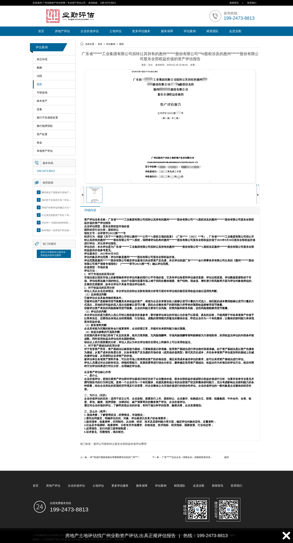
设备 (39, 109)
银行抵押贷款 (45, 126)
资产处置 (42, 134)
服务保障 (167, 31)
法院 (39, 76)
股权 (39, 84)
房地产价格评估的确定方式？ (56, 207)
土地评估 (115, 31)
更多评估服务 (141, 31)
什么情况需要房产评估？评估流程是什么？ (63, 215)
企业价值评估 (90, 31)
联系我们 (251, 3)
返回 (226, 457)
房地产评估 (62, 31)
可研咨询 (42, 93)
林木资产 (42, 101)
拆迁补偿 (42, 59)
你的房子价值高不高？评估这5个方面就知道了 (65, 200)
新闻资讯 (234, 3)
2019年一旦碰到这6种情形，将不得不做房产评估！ (67, 222)
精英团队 (212, 31)
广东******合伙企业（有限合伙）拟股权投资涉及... (187, 457)
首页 (41, 31)
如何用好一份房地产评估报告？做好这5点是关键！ (67, 230)
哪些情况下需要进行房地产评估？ (59, 192)
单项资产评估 (45, 151)
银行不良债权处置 (47, 118)
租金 (39, 143)
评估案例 (190, 31)
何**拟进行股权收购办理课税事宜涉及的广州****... (115, 457)
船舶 (39, 68)
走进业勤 (235, 31)
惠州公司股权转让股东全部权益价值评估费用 (53, 254)
